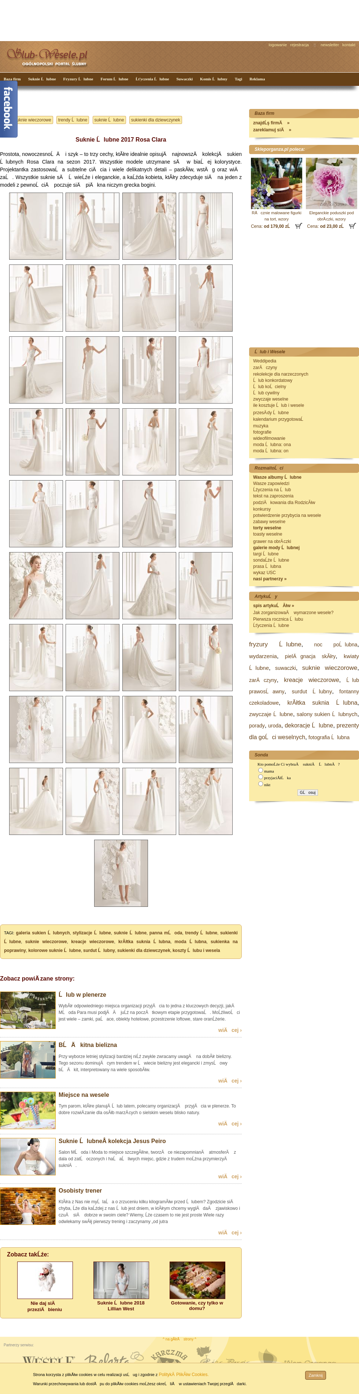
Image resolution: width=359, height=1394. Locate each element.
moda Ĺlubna (191, 941)
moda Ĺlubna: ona (272, 444)
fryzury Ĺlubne (275, 644)
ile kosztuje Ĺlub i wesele (278, 405)
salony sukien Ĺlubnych (327, 714)
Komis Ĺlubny (213, 79)
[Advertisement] (137, 19)
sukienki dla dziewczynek (155, 120)
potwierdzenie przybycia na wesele (287, 515)
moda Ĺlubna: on (270, 450)
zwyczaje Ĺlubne (271, 714)
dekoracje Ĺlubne (309, 725)
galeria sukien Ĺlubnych (43, 932)
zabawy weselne (269, 521)
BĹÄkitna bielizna (88, 1045)
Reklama (257, 79)
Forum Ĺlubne (114, 79)
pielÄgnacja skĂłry (310, 656)
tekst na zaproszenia (273, 496)
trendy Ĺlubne (73, 120)
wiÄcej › (230, 1030)
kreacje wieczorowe (92, 941)
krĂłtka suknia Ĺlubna (144, 941)
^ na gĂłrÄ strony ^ (179, 1339)
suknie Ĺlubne (109, 120)
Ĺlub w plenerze (82, 995)
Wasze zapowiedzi (271, 483)
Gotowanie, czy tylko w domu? (197, 1305)
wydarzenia (263, 656)
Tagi (238, 79)
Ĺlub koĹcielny (269, 386)
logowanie (278, 45)
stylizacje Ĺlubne (92, 932)
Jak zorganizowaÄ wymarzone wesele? (293, 612)
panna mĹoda (165, 932)
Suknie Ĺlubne (42, 79)
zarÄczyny (265, 367)
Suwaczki (184, 79)
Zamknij (315, 1375)
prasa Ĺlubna (267, 566)
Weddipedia (264, 361)
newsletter (330, 45)
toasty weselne (267, 534)
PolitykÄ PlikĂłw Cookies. (183, 1374)
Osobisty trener (80, 1190)
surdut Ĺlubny (99, 950)
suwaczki (285, 668)
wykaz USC (264, 572)
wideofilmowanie (269, 438)
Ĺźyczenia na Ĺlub (272, 489)
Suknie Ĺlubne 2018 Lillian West (120, 1305)
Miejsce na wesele (84, 1095)
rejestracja (299, 45)
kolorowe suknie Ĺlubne (54, 950)
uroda (274, 726)
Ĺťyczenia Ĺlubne (152, 79)
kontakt (349, 45)
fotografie (262, 432)
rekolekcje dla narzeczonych (280, 374)
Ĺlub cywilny (266, 392)
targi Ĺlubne (266, 553)
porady (257, 726)
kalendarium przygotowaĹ (280, 419)
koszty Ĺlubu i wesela (196, 950)
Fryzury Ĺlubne (78, 79)
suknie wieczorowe (32, 120)
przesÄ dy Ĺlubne (271, 412)
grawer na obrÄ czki (272, 541)
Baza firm (12, 79)
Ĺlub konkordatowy (272, 380)
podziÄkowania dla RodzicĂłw (284, 502)
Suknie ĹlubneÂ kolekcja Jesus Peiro (112, 1141)
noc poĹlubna (336, 644)
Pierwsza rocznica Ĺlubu (278, 619)
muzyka (260, 425)
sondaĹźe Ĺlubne (271, 560)
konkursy (262, 509)
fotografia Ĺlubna (328, 737)
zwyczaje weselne (270, 399)
